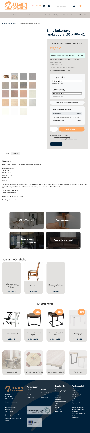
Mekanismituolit (28, 15)
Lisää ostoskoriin (71, 129)
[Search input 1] (64, 6)
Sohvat (5, 15)
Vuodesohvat (12, 15)
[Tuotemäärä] (54, 129)
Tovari (7, 426)
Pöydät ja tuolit (57, 15)
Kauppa (57, 395)
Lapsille (44, 15)
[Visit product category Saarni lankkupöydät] (55, 362)
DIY (64, 15)
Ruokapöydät (58, 137)
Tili (56, 405)
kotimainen (70, 138)
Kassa (56, 393)
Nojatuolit (20, 15)
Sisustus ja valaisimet (77, 15)
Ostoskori (58, 397)
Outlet (36, 6)
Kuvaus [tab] (7, 153)
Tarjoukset (58, 399)
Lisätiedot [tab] (15, 153)
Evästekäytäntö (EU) (61, 390)
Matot (68, 15)
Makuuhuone (37, 15)
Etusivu (4, 23)
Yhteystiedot (58, 411)
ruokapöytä (64, 138)
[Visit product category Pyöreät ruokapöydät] (33, 362)
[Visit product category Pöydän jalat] (78, 362)
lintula (75, 138)
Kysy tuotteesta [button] (56, 144)
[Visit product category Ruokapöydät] (11, 362)
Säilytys (50, 15)
